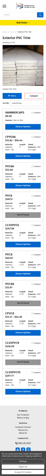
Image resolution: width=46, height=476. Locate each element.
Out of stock (23, 215)
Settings (23, 461)
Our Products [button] (23, 415)
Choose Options (23, 126)
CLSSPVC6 (12, 225)
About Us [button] (23, 433)
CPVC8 (9, 313)
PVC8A (9, 284)
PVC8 (8, 254)
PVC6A (9, 166)
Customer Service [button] (23, 427)
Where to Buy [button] (23, 418)
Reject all (23, 466)
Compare (34, 96)
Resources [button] (23, 430)
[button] (12, 96)
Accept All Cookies (23, 472)
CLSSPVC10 (12, 372)
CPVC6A (10, 137)
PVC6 (8, 195)
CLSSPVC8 (12, 342)
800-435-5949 (23, 443)
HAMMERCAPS (14, 112)
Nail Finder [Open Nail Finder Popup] (23, 22)
